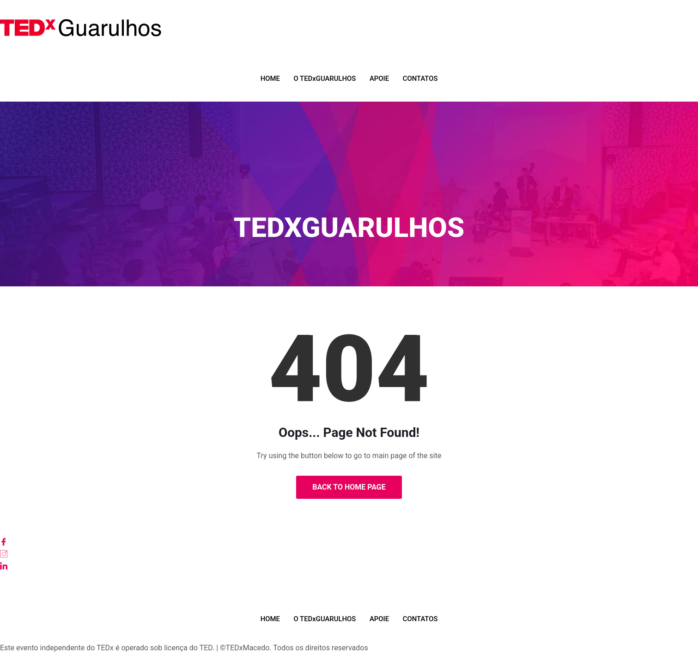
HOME (269, 78)
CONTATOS (420, 78)
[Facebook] (349, 542)
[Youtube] (349, 578)
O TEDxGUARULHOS (324, 78)
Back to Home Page (349, 487)
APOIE (379, 78)
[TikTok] (349, 590)
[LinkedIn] (349, 566)
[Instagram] (349, 554)
